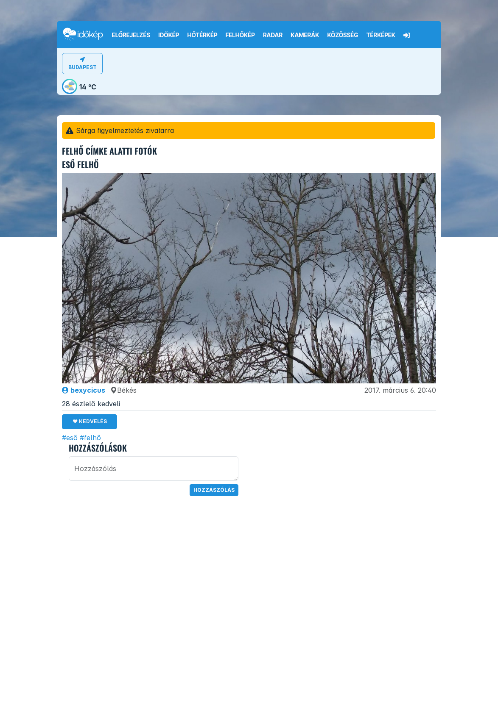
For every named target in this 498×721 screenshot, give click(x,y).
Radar (273, 35)
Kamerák (305, 35)
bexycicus (83, 390)
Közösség (342, 35)
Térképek (381, 35)
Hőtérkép (202, 35)
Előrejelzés (131, 35)
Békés (123, 390)
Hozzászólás (214, 490)
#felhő (90, 437)
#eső (70, 437)
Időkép (168, 35)
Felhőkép (240, 35)
